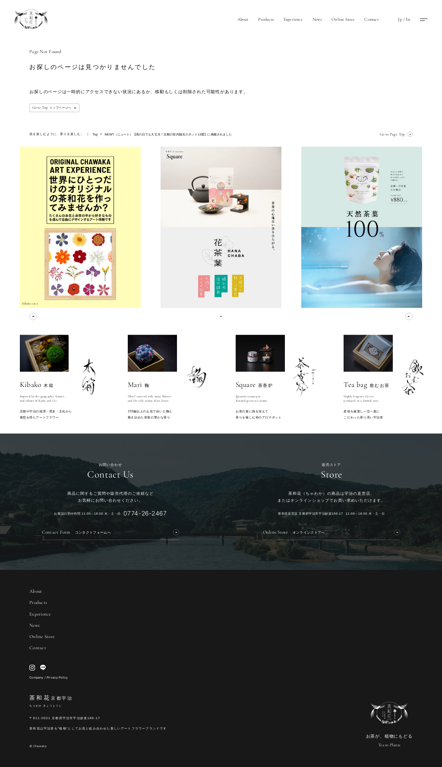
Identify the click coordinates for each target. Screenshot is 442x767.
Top (95, 134)
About (243, 19)
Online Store (343, 19)
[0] (221, 316)
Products (266, 19)
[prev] (33, 316)
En (408, 19)
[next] (409, 316)
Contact (371, 19)
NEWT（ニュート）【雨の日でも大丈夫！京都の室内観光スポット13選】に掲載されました (168, 134)
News (317, 19)
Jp (399, 19)
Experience (293, 19)
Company (36, 677)
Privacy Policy (57, 677)
